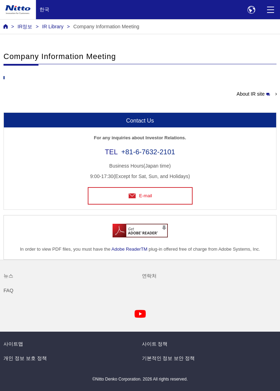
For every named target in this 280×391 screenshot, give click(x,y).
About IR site (253, 94)
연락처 (149, 276)
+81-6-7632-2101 (148, 152)
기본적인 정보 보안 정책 (168, 358)
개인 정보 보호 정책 (25, 358)
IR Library (53, 26)
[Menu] (270, 9)
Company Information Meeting (106, 26)
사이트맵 (13, 344)
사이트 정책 (155, 344)
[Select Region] (251, 9)
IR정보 (24, 26)
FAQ (8, 290)
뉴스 (8, 276)
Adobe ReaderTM (130, 249)
